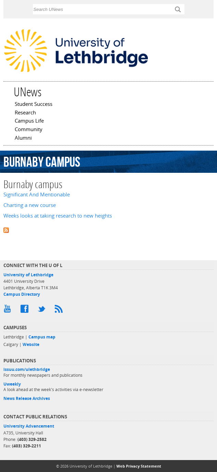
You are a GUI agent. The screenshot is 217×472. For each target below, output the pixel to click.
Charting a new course (29, 205)
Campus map (41, 336)
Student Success (33, 104)
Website (31, 344)
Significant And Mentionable (36, 194)
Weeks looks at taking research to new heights (57, 215)
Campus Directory (21, 294)
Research (25, 113)
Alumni (23, 138)
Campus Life (29, 121)
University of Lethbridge (28, 274)
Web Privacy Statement (138, 466)
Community (28, 130)
